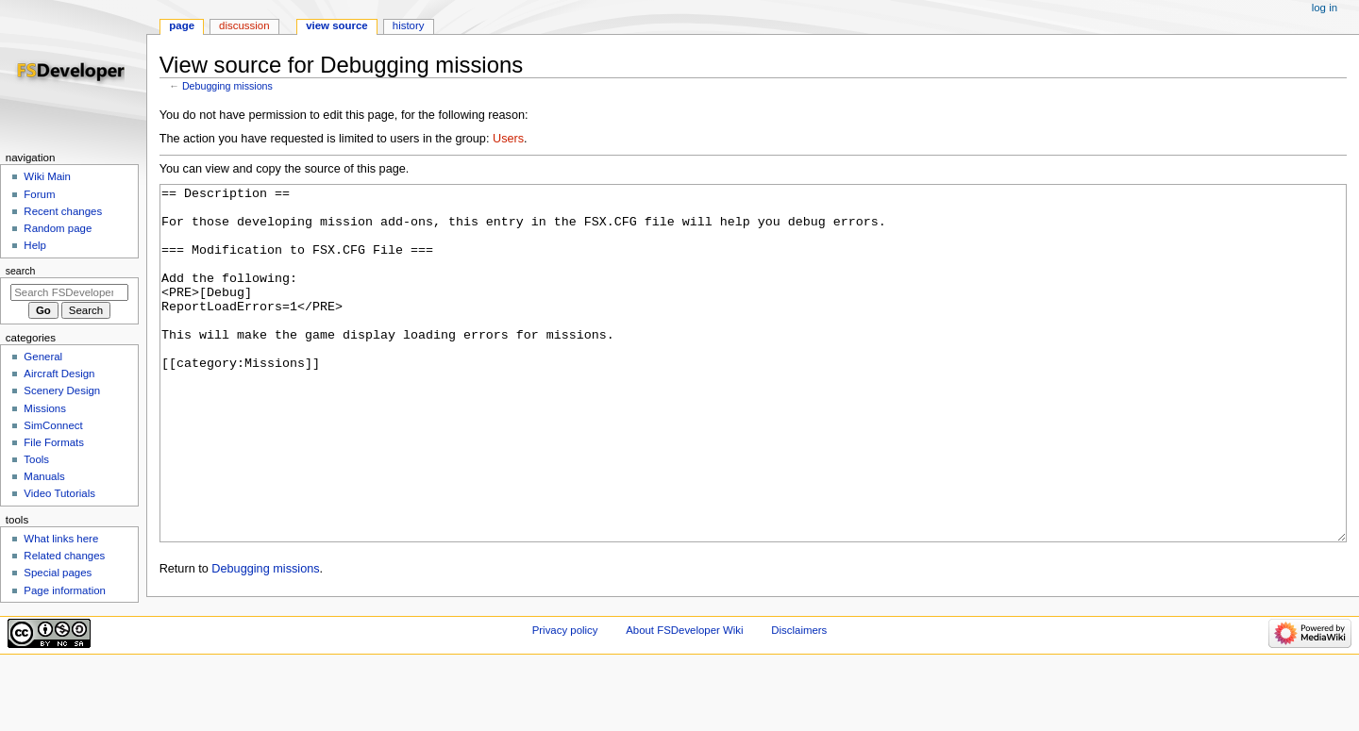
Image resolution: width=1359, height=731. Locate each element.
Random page (58, 228)
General (43, 356)
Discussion (244, 25)
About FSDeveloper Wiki (684, 695)
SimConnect (53, 425)
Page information (65, 590)
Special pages (58, 572)
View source (337, 25)
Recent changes (63, 211)
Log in (1324, 7)
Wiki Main (47, 176)
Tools (36, 459)
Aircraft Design (59, 373)
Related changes (64, 555)
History (409, 25)
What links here (61, 538)
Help (35, 245)
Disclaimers (799, 695)
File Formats (54, 442)
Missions (45, 408)
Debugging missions (227, 85)
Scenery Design (62, 390)
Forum (39, 194)
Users (508, 138)
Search (21, 270)
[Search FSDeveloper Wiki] (69, 292)
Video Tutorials (59, 493)
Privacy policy (565, 695)
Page (181, 25)
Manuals (44, 476)
